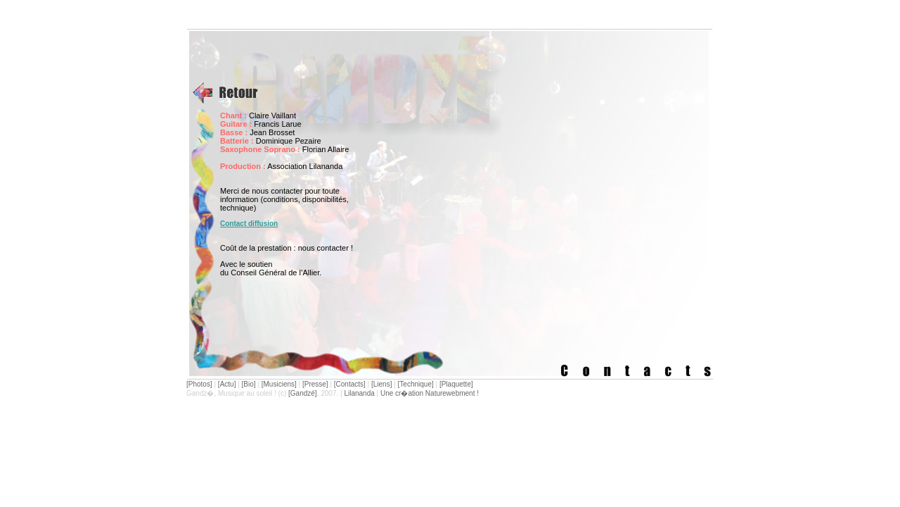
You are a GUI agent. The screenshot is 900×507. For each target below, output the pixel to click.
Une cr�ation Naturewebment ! (429, 393)
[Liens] (381, 384)
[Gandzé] (302, 393)
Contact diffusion (249, 223)
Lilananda (359, 393)
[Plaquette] (456, 384)
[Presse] (315, 384)
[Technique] (416, 384)
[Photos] (199, 384)
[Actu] (227, 384)
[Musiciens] (279, 384)
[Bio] (249, 384)
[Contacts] (350, 384)
